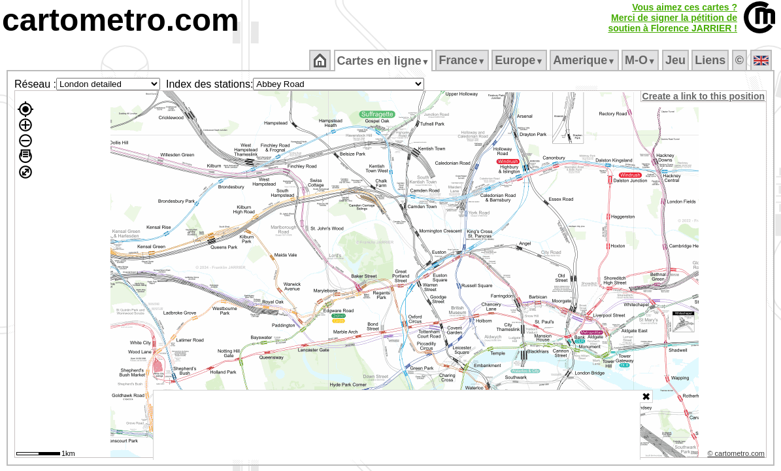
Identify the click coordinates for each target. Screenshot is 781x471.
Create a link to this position (704, 96)
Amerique (585, 60)
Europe (520, 60)
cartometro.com (120, 20)
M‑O (641, 60)
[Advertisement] (397, 425)
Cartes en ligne (384, 60)
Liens (711, 60)
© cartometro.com (737, 455)
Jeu (676, 60)
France (463, 60)
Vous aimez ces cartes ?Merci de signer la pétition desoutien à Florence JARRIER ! (672, 17)
